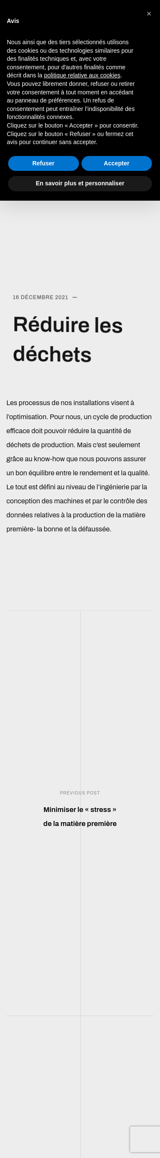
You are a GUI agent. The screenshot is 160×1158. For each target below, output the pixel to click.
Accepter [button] (116, 163)
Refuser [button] (43, 163)
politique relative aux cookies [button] (82, 75)
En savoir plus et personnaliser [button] (80, 183)
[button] (149, 13)
